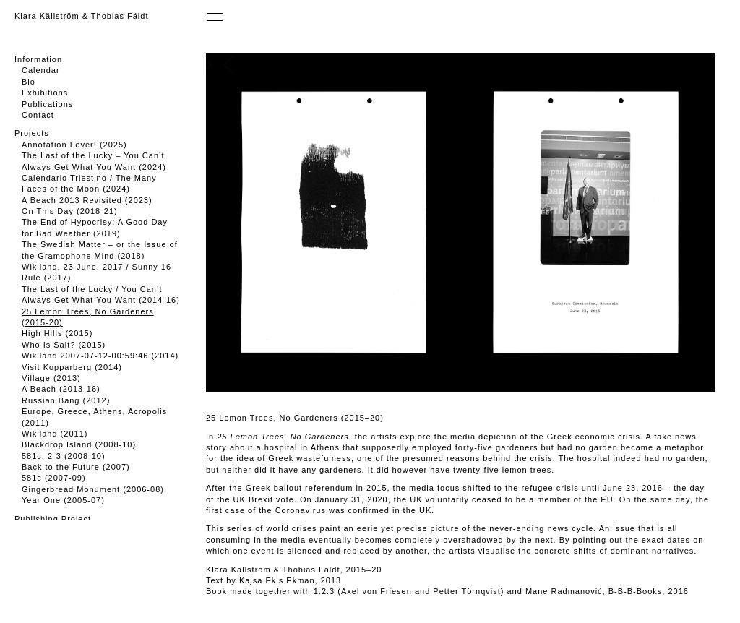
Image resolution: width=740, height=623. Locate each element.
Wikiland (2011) (54, 433)
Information (38, 59)
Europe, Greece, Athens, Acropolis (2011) (94, 416)
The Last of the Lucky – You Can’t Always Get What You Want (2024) (94, 161)
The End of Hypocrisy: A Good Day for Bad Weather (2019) (95, 227)
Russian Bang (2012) (66, 400)
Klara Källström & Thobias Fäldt (81, 16)
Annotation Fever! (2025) (74, 144)
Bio (28, 81)
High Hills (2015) (57, 333)
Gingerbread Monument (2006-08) (93, 489)
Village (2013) (51, 378)
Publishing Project (52, 519)
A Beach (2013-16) (61, 388)
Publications (47, 104)
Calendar (41, 70)
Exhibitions (45, 92)
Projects (31, 133)
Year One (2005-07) (63, 500)
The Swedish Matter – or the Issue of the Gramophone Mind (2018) (100, 249)
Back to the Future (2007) (76, 467)
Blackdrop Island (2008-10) (79, 444)
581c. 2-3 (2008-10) (64, 456)
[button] (449, 222)
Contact (38, 115)
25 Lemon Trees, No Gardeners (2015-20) (88, 317)
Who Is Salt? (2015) (64, 344)
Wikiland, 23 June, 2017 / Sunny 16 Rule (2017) (96, 272)
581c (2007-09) (54, 477)
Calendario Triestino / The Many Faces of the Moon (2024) (89, 183)
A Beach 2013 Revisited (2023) (87, 200)
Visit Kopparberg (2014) (72, 367)
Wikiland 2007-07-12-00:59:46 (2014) (100, 355)
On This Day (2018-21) (70, 211)
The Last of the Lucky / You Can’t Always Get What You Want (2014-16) (101, 294)
